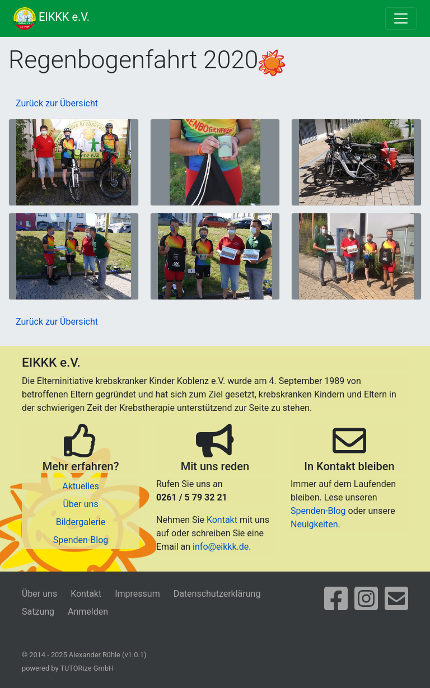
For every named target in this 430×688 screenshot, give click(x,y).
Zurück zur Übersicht (57, 103)
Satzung (38, 611)
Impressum (137, 593)
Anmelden (88, 611)
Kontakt (222, 519)
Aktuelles (80, 486)
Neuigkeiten (314, 524)
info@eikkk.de (221, 546)
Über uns (80, 504)
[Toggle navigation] (401, 18)
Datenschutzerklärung (217, 593)
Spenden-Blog (81, 540)
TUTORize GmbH (87, 668)
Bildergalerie (80, 522)
